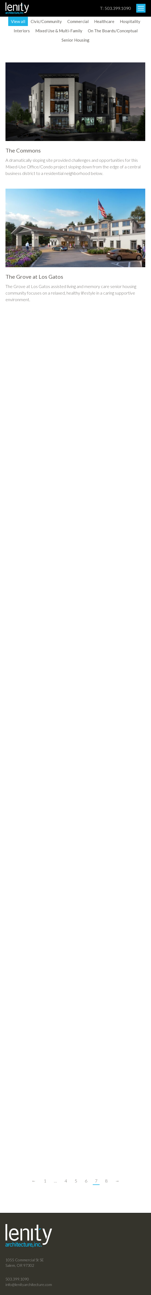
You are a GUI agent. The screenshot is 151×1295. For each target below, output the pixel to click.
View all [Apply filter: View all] (18, 21)
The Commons (23, 150)
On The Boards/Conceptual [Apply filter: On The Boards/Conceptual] (113, 30)
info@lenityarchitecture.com (28, 1284)
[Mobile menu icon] (141, 8)
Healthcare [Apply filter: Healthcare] (104, 21)
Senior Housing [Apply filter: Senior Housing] (75, 40)
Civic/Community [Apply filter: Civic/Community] (46, 21)
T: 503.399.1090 (115, 8)
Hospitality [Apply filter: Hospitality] (130, 21)
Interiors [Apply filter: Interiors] (22, 30)
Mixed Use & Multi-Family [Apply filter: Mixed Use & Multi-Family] (58, 30)
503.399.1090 (17, 1279)
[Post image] (75, 101)
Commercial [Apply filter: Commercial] (78, 21)
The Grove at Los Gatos (34, 276)
